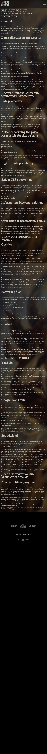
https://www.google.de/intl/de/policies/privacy (15, 396)
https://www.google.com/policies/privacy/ (13, 431)
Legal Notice (18, 534)
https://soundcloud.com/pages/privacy (19, 466)
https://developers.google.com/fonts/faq (13, 430)
